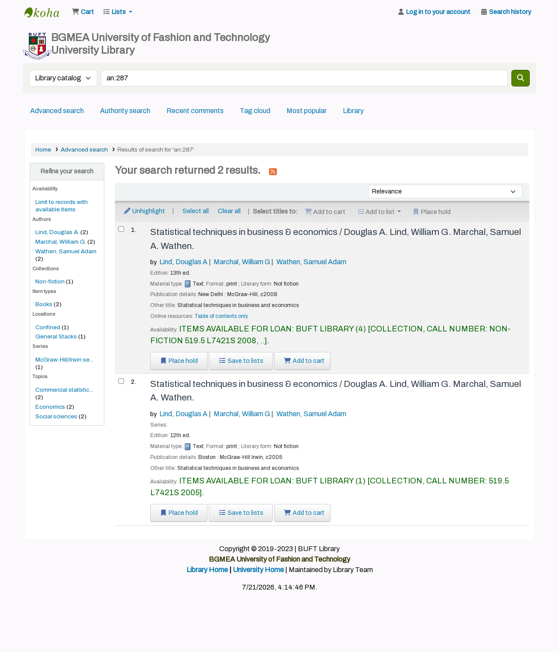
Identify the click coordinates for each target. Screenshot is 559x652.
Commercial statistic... (64, 389)
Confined (47, 327)
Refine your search (67, 171)
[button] (82, 12)
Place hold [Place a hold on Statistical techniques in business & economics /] (179, 361)
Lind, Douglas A (183, 262)
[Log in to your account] (433, 12)
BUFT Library (46, 12)
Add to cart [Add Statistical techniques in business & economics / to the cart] (304, 361)
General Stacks (56, 336)
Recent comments (195, 110)
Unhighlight (144, 210)
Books (43, 304)
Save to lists (240, 361)
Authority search (125, 110)
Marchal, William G (242, 262)
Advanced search (57, 110)
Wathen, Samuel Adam (66, 251)
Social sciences (56, 416)
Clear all (229, 210)
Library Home (207, 569)
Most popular (306, 110)
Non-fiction (50, 281)
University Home (258, 569)
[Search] (520, 78)
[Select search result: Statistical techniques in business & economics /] (121, 229)
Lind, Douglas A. (57, 232)
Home (43, 149)
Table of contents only (221, 316)
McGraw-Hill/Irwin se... (64, 359)
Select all (196, 210)
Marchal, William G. (60, 241)
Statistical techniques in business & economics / (335, 238)
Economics (50, 407)
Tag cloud (255, 110)
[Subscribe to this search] (272, 171)
